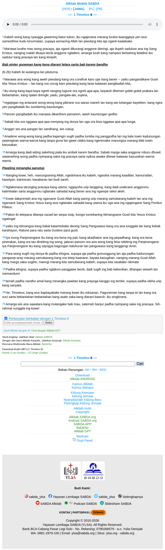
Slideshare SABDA (116, 503)
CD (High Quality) (38, 352)
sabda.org (127, 533)
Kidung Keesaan (82, 392)
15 (3, 225)
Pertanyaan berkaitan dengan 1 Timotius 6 (39, 318)
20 (3, 292)
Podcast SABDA (80, 503)
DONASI (98, 512)
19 (3, 280)
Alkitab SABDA (43, 337)
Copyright (82, 412)
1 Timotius (82, 14)
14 (3, 214)
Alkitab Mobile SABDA (83, 3)
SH (87, 370)
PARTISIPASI (81, 512)
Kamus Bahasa (82, 387)
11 (3, 175)
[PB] (99, 9)
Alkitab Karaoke (72, 340)
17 (3, 253)
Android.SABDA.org (82, 420)
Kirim (48, 322)
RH (94, 370)
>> (95, 14)
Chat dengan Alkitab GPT (45, 330)
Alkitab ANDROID (82, 379)
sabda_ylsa (34, 497)
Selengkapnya (130, 497)
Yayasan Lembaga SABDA (69, 497)
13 (3, 198)
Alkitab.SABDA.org (82, 417)
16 (3, 237)
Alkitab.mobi (82, 408)
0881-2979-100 (48, 533)
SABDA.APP (82, 424)
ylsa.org (111, 533)
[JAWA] (78, 9)
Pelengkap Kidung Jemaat (82, 403)
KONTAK (64, 512)
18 (3, 269)
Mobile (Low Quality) (14, 352)
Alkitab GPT (82, 431)
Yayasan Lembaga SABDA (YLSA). (68, 525)
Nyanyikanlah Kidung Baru (82, 399)
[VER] (66, 9)
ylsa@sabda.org (82, 533)
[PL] (91, 9)
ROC (103, 370)
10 (3, 152)
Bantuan (82, 436)
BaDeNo (46, 344)
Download (82, 375)
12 (3, 186)
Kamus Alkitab (82, 384)
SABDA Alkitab (48, 503)
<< (70, 14)
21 (3, 303)
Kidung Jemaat (82, 396)
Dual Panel (82, 440)
